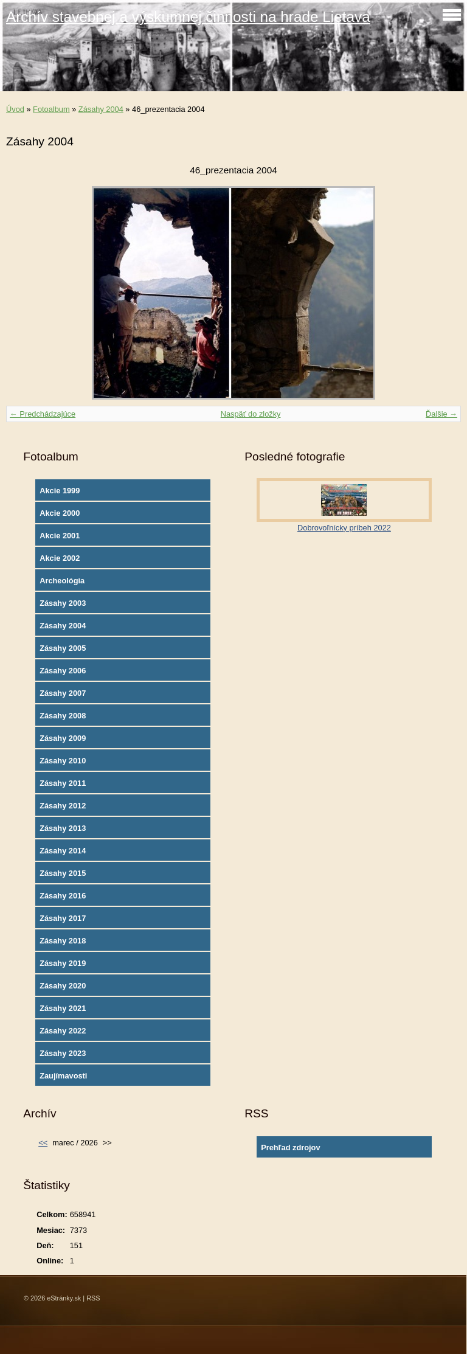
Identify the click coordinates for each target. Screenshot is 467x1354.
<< (42, 1142)
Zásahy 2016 (63, 895)
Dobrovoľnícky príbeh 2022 (344, 527)
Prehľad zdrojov (290, 1147)
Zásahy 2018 (63, 940)
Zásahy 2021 (63, 1008)
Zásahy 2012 (63, 805)
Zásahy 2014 (63, 850)
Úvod (15, 109)
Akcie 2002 (60, 558)
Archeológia (62, 580)
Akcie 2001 (60, 535)
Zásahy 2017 (63, 918)
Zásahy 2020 (63, 985)
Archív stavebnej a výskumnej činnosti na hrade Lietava (188, 17)
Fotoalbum (51, 109)
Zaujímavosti (63, 1075)
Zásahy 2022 (63, 1030)
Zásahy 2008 (63, 715)
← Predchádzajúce (42, 413)
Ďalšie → (441, 413)
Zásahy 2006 (63, 670)
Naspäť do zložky (251, 413)
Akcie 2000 (60, 513)
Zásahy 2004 (100, 109)
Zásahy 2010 (63, 760)
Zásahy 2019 (63, 963)
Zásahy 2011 (63, 783)
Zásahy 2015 (63, 873)
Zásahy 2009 (63, 738)
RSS (93, 1298)
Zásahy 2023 (63, 1053)
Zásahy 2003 (63, 603)
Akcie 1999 (60, 490)
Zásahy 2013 (63, 828)
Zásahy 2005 (63, 648)
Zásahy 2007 (63, 693)
